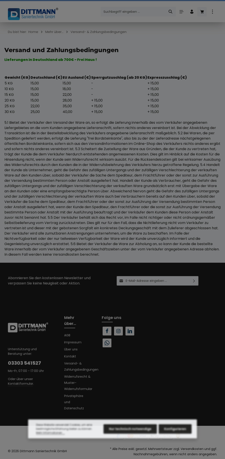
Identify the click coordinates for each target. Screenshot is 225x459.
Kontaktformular (20, 383)
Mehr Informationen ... (50, 442)
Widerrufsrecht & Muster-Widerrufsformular (78, 382)
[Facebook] (107, 331)
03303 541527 (24, 363)
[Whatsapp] (107, 343)
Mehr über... (70, 320)
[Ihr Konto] (191, 11)
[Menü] (181, 11)
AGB (67, 335)
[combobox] (133, 11)
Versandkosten (192, 449)
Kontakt (70, 356)
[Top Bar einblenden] (212, 11)
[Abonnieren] (194, 281)
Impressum (73, 342)
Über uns (71, 349)
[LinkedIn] (129, 331)
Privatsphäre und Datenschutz (74, 402)
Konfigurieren (175, 439)
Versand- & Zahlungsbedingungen (81, 366)
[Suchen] (170, 11)
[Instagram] (118, 331)
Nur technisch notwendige (130, 439)
